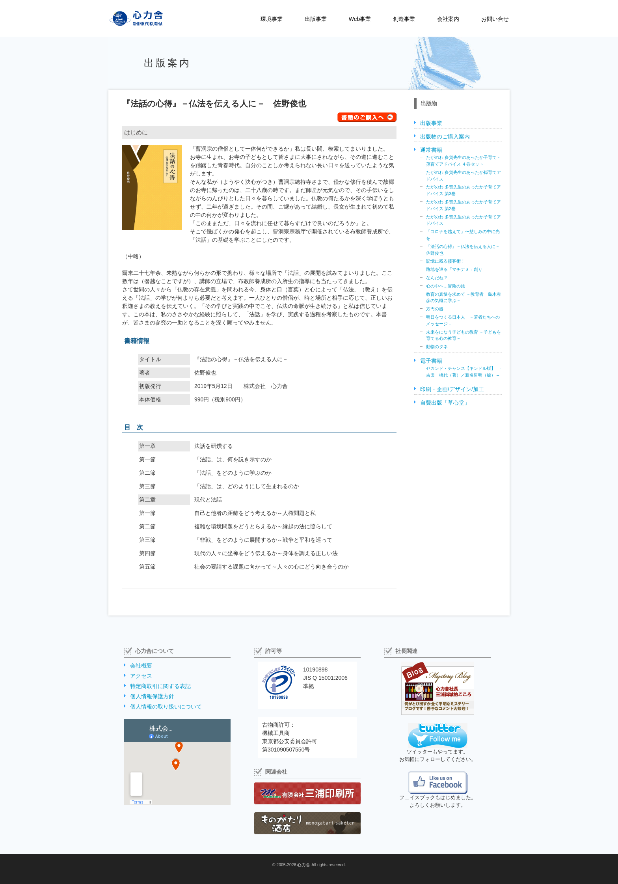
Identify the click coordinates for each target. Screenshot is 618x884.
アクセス (141, 676)
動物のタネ (437, 346)
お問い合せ (495, 19)
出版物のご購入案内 (445, 136)
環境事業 (272, 19)
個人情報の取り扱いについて (166, 706)
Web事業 (360, 19)
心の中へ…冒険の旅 (445, 285)
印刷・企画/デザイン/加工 (452, 389)
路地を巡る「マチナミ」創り (454, 269)
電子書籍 (431, 361)
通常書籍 (431, 150)
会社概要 (141, 665)
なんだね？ (437, 277)
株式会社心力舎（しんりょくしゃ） (127, 18)
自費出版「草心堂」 (445, 402)
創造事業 (404, 19)
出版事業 (316, 19)
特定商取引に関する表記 (160, 686)
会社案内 (448, 19)
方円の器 (434, 308)
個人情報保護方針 (152, 696)
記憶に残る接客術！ (445, 261)
